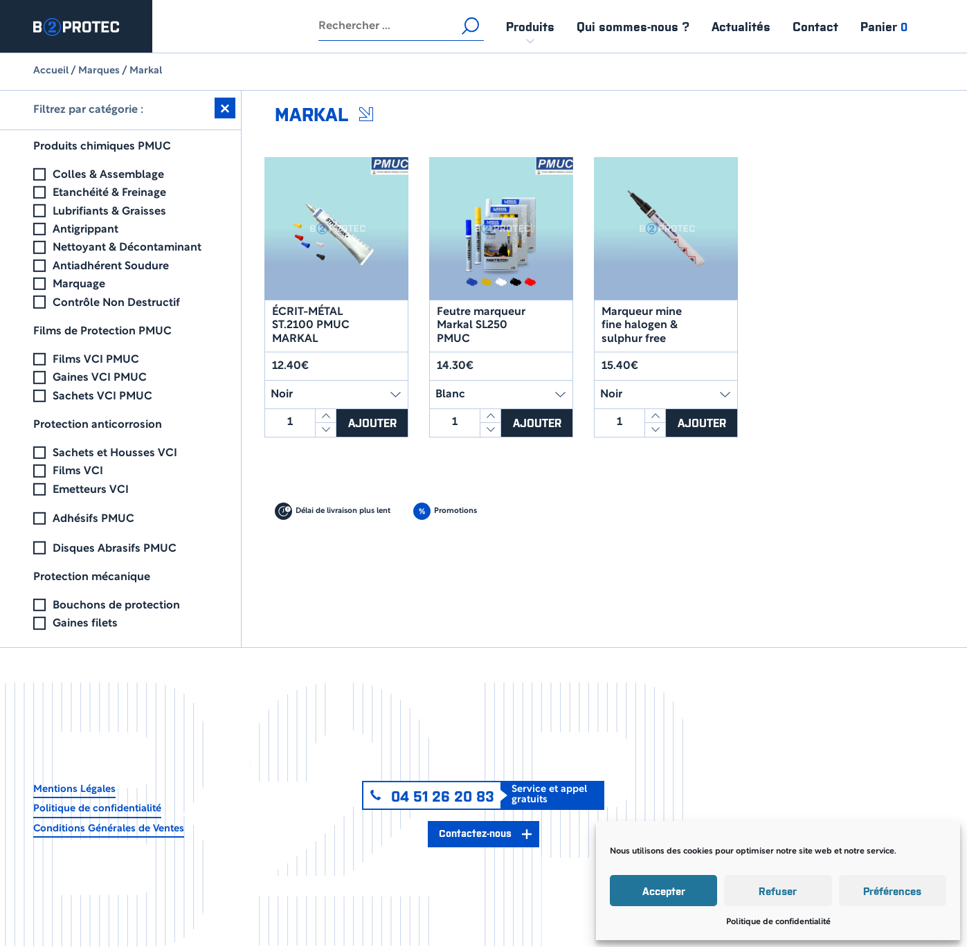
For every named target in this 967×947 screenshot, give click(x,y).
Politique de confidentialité (778, 922)
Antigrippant (85, 230)
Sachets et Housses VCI (115, 453)
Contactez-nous (475, 832)
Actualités (741, 26)
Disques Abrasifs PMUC (115, 549)
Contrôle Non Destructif (116, 303)
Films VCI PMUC (96, 360)
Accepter (663, 890)
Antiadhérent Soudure (111, 266)
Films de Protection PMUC (102, 331)
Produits (530, 26)
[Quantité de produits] (290, 423)
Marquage (79, 284)
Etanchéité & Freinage (109, 193)
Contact (815, 26)
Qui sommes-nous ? (633, 26)
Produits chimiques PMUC (102, 147)
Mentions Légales (74, 789)
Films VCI (78, 471)
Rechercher (470, 26)
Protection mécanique (91, 577)
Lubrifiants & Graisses (109, 212)
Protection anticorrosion (97, 425)
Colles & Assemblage (108, 175)
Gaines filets (85, 624)
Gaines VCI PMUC (100, 378)
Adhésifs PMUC (93, 519)
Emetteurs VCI (91, 490)
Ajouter (372, 422)
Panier (883, 26)
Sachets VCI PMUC (102, 397)
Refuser (778, 890)
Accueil (51, 70)
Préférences (892, 890)
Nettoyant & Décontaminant (127, 248)
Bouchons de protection (116, 606)
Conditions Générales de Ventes (108, 828)
